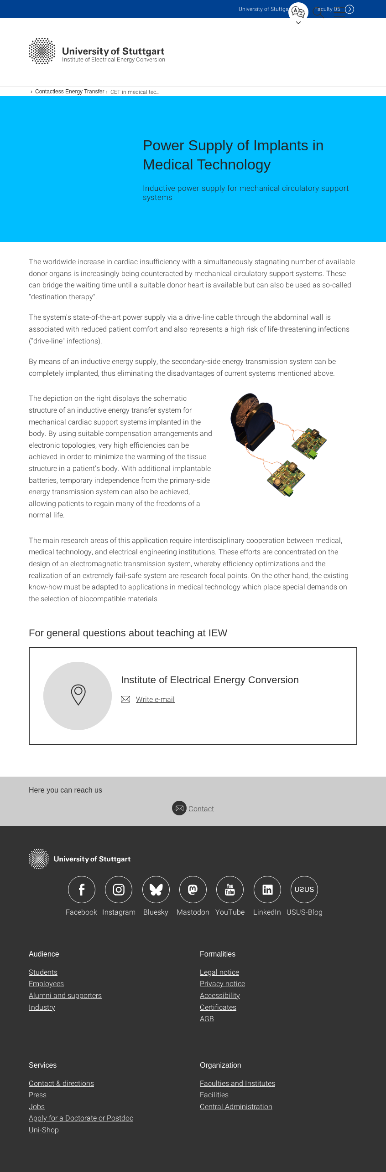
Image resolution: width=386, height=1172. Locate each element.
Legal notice (219, 972)
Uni (265, 8)
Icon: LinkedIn (267, 889)
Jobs (37, 1106)
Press (38, 1094)
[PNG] (279, 445)
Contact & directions (61, 1083)
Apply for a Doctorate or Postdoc (81, 1117)
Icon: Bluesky (156, 889)
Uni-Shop (44, 1129)
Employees (46, 983)
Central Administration (236, 1106)
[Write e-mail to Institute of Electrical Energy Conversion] (148, 699)
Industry (42, 1007)
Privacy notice (222, 983)
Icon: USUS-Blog (304, 889)
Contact (193, 808)
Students (43, 972)
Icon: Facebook (81, 889)
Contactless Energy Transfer (69, 91)
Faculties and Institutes (237, 1083)
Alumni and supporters (65, 995)
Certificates (218, 1007)
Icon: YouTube (230, 889)
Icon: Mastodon (193, 889)
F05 (327, 8)
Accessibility (220, 995)
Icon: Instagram (118, 889)
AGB (207, 1018)
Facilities (214, 1094)
